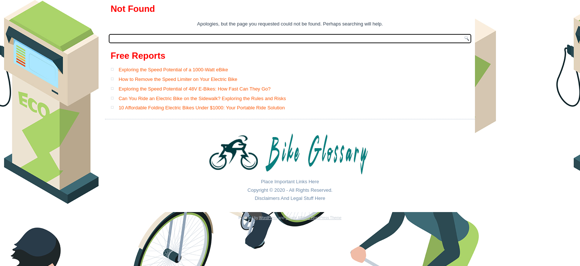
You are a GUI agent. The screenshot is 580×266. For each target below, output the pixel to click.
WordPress (268, 218)
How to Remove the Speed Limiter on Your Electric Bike (178, 79)
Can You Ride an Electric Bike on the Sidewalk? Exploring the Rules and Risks (202, 98)
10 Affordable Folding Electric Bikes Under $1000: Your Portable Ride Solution (202, 107)
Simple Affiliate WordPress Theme (313, 218)
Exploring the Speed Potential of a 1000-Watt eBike (173, 69)
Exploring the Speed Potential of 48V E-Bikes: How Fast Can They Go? (195, 89)
